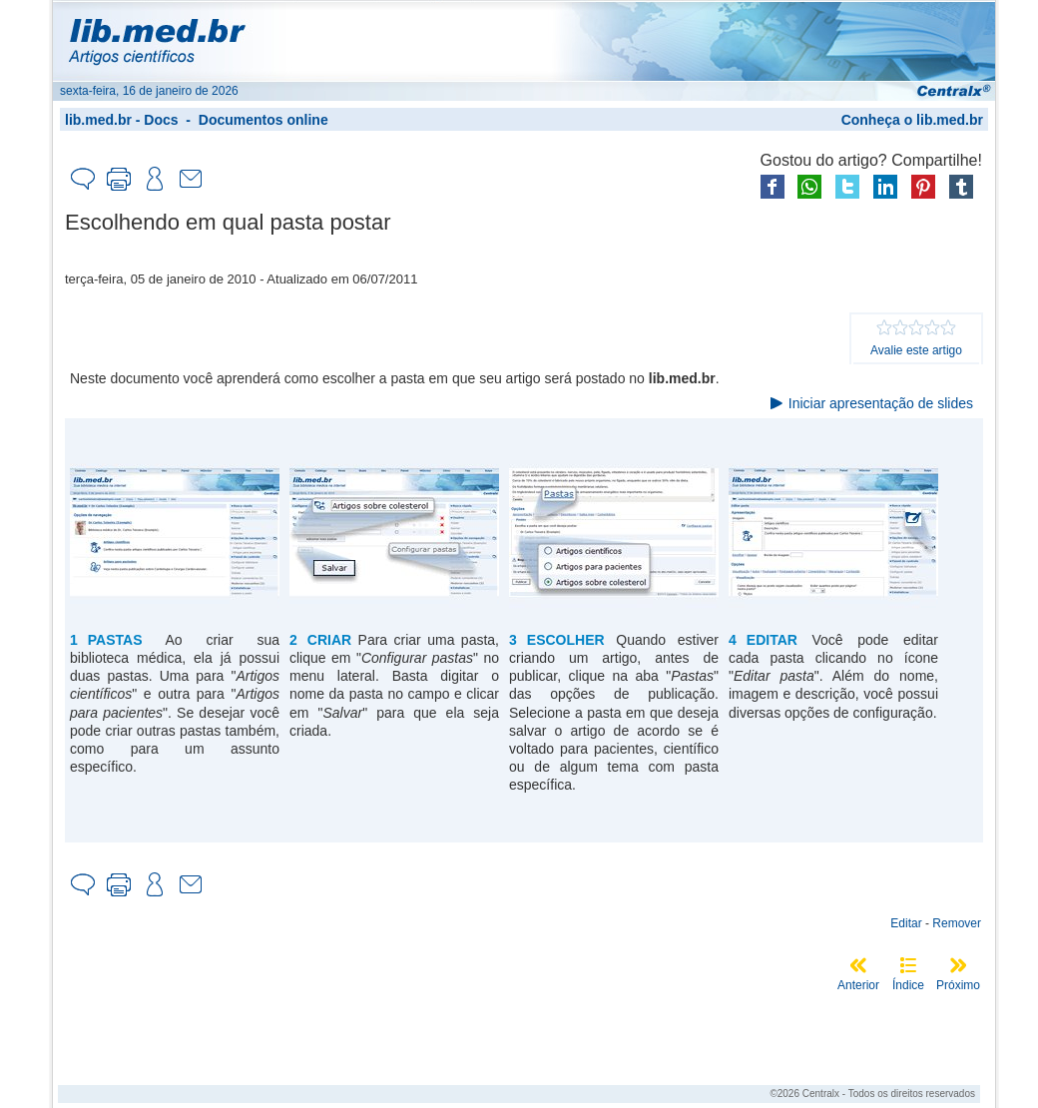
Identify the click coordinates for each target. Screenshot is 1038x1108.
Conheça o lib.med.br (912, 120)
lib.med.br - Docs (122, 120)
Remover (956, 923)
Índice (908, 985)
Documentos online (263, 120)
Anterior (858, 985)
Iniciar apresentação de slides (880, 403)
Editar (905, 923)
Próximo (958, 985)
